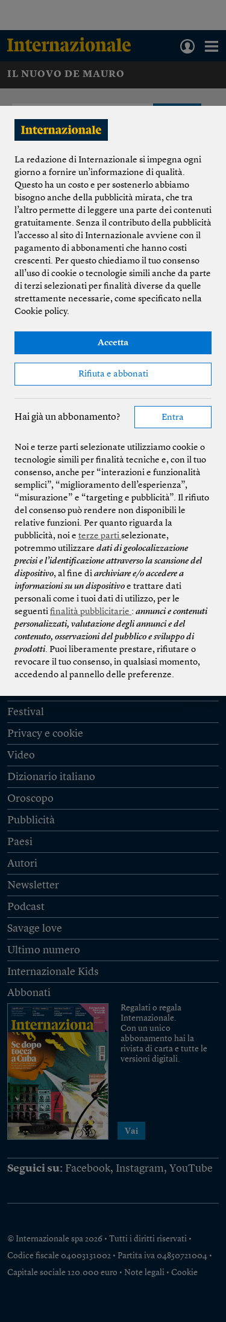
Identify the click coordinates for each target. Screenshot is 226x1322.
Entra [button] (173, 417)
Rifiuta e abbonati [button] (113, 374)
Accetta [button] (113, 343)
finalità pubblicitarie (90, 611)
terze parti (99, 536)
